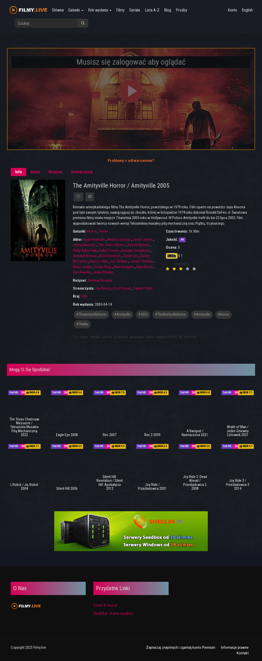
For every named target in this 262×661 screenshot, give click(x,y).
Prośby (181, 10)
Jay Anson (103, 288)
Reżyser (56, 171)
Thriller (103, 231)
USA (84, 296)
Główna (58, 10)
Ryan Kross (144, 267)
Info (18, 171)
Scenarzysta (82, 171)
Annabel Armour (85, 256)
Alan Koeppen (124, 267)
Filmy (120, 10)
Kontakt (243, 653)
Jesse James (142, 239)
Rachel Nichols (139, 245)
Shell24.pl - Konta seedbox (113, 613)
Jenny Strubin (103, 272)
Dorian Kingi (102, 267)
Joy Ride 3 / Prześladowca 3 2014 (237, 484)
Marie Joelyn (82, 267)
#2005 (143, 314)
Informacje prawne (235, 647)
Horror (91, 231)
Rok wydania (100, 10)
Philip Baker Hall (84, 250)
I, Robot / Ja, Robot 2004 (24, 487)
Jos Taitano (118, 261)
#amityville (122, 314)
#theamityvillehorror (91, 314)
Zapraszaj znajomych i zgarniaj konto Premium (180, 647)
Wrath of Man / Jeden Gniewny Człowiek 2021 (238, 431)
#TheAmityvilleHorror (170, 314)
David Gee (130, 256)
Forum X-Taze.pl (105, 605)
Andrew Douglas (100, 280)
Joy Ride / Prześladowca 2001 (152, 487)
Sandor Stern (142, 288)
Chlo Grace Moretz (111, 245)
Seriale (134, 10)
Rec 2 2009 (152, 435)
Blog (167, 10)
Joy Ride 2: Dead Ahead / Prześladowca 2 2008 (195, 483)
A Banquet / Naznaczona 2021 (195, 433)
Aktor (35, 171)
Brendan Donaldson (135, 250)
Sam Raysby (82, 272)
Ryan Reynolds (94, 239)
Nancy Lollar (99, 261)
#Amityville (202, 314)
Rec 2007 (109, 435)
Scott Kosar (122, 288)
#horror (223, 314)
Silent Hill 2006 (67, 488)
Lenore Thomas (141, 261)
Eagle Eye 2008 (67, 435)
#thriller (82, 324)
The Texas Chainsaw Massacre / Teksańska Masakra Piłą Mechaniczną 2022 (24, 427)
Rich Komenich (110, 256)
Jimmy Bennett (84, 245)
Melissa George (118, 239)
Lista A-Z (152, 10)
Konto (232, 10)
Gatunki (75, 10)
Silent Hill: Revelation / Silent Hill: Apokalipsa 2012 (109, 483)
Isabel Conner (109, 250)
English (247, 10)
